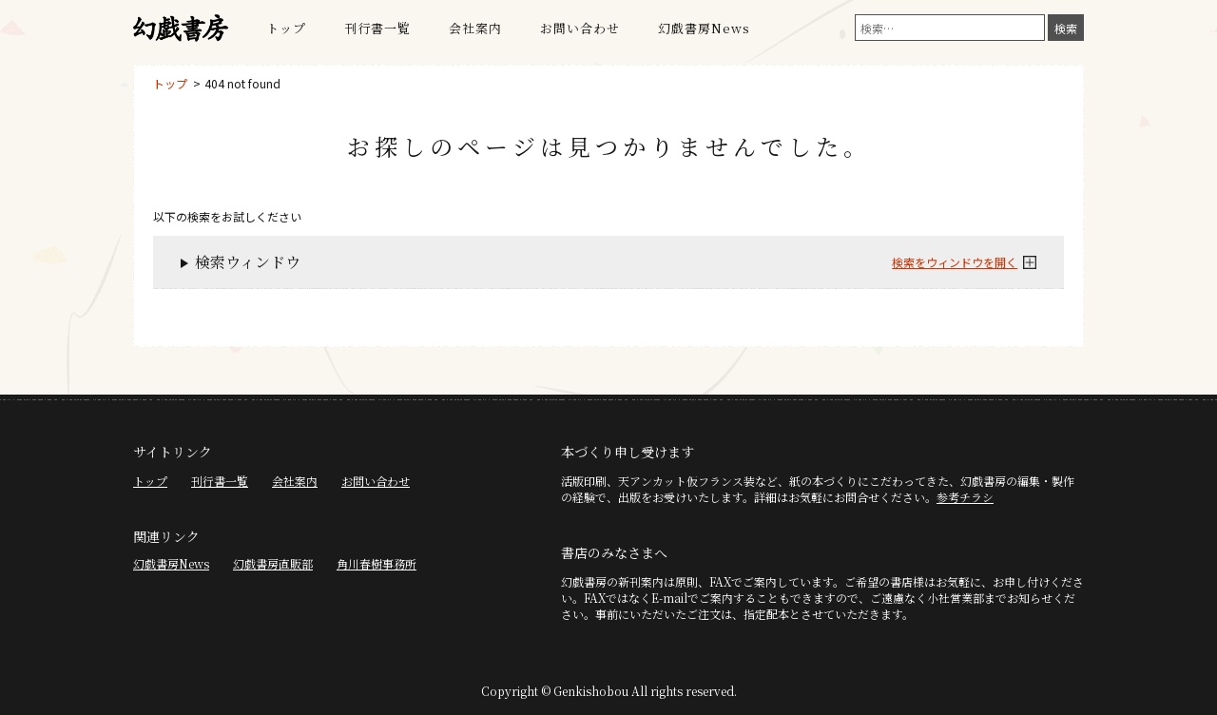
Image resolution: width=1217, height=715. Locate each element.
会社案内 (475, 28)
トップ (286, 28)
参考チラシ (965, 497)
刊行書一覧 (377, 28)
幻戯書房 (180, 28)
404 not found (242, 83)
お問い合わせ (580, 28)
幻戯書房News (704, 28)
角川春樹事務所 (376, 563)
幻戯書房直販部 (273, 563)
